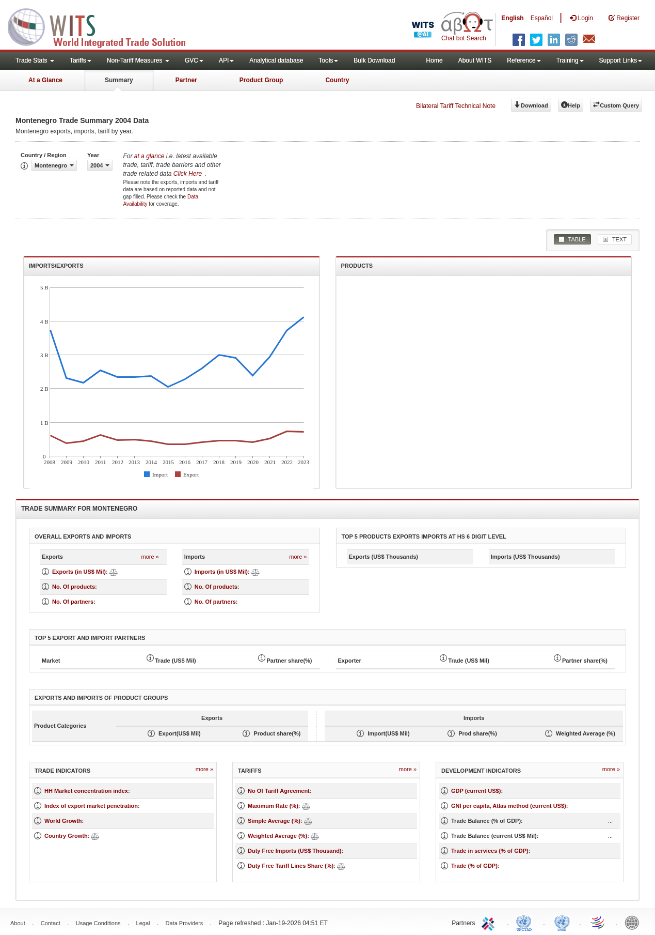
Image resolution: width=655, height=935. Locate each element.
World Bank (634, 922)
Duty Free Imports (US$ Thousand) (295, 851)
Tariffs (80, 60)
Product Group (261, 80)
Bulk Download (374, 60)
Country (337, 80)
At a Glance (45, 80)
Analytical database (276, 60)
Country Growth (66, 836)
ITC (490, 922)
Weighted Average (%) (277, 836)
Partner (186, 80)
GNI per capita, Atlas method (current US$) (508, 806)
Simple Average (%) (274, 821)
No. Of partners (72, 602)
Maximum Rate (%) (273, 806)
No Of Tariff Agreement (279, 791)
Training (570, 60)
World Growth (63, 821)
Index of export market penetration (91, 806)
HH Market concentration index (86, 791)
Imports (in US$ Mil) (221, 572)
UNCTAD (526, 922)
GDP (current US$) (476, 791)
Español (542, 18)
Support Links (620, 60)
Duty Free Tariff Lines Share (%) (290, 866)
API (226, 60)
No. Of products (73, 587)
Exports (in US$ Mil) (79, 572)
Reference (523, 60)
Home (434, 60)
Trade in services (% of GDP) (490, 851)
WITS (103, 26)
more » (150, 557)
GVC (194, 60)
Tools (328, 60)
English (512, 18)
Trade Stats (34, 60)
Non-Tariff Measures (138, 60)
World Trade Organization (598, 922)
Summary (119, 80)
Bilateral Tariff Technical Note (456, 106)
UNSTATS (562, 922)
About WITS (475, 60)
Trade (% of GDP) (474, 866)
